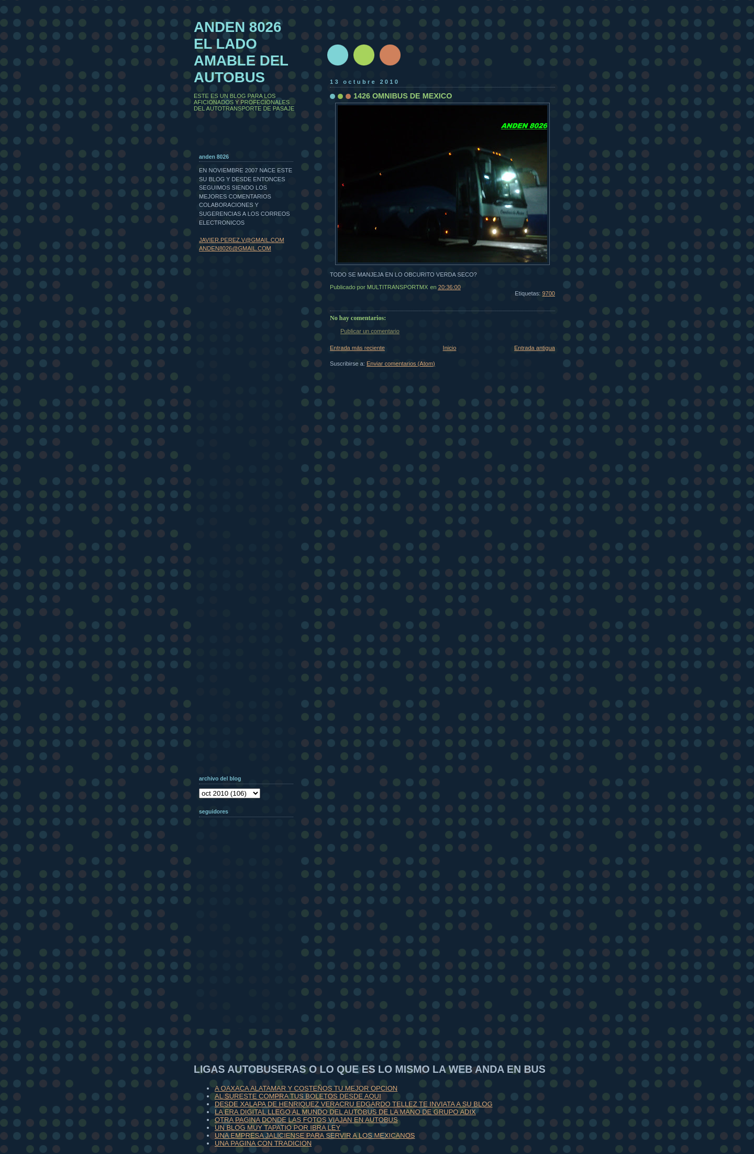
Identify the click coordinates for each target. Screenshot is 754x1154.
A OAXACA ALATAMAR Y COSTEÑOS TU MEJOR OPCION (306, 1088)
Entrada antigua (534, 348)
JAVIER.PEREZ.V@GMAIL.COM (241, 240)
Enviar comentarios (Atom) (401, 363)
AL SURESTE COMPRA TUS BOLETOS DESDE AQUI (298, 1096)
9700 (548, 293)
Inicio (450, 348)
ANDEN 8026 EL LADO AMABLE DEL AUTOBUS (241, 52)
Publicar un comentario (370, 331)
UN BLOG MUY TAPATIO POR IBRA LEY (277, 1127)
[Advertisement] (251, 960)
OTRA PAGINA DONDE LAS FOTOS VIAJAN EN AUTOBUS (306, 1120)
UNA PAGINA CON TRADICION (263, 1143)
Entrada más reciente (357, 348)
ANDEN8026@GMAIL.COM (235, 248)
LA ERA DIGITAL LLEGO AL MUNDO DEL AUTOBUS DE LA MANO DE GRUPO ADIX (345, 1112)
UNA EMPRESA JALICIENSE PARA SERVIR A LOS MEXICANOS (315, 1135)
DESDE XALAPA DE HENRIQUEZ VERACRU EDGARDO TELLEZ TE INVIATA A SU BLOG (354, 1104)
